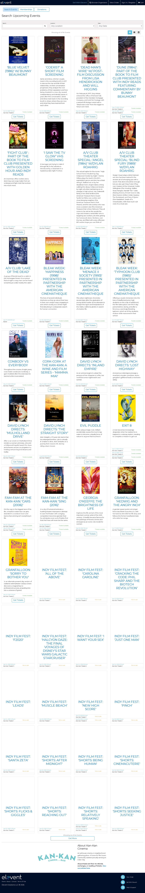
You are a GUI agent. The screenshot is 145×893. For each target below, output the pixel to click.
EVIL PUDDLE (90, 425)
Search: (4, 23)
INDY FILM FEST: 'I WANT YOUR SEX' (90, 638)
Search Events (10, 9)
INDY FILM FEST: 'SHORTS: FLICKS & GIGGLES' (18, 811)
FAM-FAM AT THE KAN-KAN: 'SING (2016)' (54, 501)
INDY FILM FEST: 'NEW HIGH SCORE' (90, 705)
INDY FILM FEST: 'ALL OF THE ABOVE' (54, 573)
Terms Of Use (22, 881)
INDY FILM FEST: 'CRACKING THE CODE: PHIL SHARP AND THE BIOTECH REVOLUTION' (127, 579)
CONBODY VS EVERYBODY (18, 363)
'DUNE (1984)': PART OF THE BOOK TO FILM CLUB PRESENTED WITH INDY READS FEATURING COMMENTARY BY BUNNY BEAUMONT (127, 81)
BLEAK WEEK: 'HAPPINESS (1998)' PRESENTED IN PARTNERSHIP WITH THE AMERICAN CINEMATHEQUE (54, 280)
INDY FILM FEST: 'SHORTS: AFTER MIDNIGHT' (54, 760)
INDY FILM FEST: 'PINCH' (126, 703)
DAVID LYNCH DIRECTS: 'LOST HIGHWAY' (127, 365)
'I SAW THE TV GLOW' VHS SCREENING (54, 156)
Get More (72, 838)
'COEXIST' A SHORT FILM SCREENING (54, 70)
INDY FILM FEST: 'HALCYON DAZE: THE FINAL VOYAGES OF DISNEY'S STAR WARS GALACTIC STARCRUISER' (54, 647)
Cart (141, 3)
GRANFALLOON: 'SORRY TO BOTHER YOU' (18, 573)
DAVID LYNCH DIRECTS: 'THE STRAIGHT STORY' (54, 429)
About (9, 881)
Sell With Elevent (80, 3)
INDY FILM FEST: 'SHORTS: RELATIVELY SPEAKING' (90, 813)
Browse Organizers (98, 3)
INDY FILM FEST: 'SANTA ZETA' (18, 758)
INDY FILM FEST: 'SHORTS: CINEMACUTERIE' (127, 760)
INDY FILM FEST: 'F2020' (18, 638)
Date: (99, 23)
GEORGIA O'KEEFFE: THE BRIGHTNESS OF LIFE (90, 503)
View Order (114, 3)
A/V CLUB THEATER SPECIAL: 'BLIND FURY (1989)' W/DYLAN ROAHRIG (126, 162)
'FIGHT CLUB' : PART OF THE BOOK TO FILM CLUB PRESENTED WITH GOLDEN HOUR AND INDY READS (18, 163)
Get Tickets (18, 117)
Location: (52, 23)
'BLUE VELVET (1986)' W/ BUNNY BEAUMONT (18, 70)
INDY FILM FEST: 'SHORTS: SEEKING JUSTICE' (127, 811)
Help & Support (131, 887)
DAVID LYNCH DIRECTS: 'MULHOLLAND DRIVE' (18, 431)
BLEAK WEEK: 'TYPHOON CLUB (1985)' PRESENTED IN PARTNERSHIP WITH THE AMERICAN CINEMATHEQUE (127, 280)
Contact (14, 881)
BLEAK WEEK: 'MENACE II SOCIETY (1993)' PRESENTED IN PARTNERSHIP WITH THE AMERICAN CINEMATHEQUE (90, 280)
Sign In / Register (128, 3)
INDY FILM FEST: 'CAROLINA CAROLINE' (90, 573)
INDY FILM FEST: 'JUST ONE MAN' (126, 638)
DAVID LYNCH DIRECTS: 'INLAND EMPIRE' (90, 365)
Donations (41, 9)
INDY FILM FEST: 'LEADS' (18, 703)
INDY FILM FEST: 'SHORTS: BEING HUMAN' (90, 760)
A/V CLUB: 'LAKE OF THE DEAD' (18, 270)
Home (4, 881)
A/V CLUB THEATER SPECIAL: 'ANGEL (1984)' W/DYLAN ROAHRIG (91, 160)
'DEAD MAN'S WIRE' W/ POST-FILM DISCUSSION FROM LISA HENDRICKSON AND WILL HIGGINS (90, 78)
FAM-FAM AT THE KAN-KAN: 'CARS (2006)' (18, 501)
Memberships (26, 9)
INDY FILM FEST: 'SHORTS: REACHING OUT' (54, 811)
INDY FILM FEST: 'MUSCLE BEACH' (54, 703)
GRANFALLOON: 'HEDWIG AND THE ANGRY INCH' (127, 501)
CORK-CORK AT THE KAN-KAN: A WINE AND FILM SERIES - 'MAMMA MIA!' (54, 369)
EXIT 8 (127, 425)
